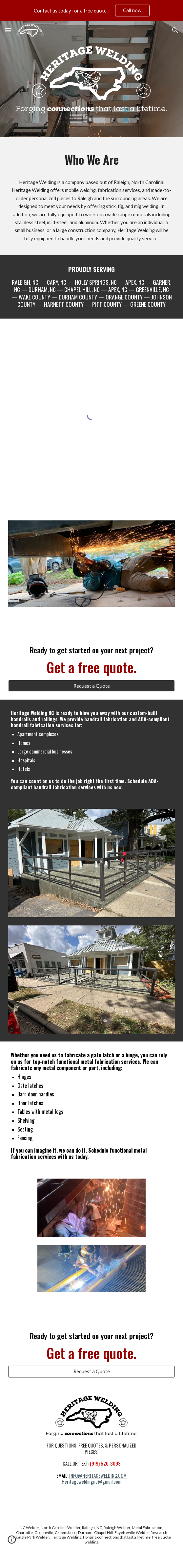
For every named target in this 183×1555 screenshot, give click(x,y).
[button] (8, 30)
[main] (91, 159)
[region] (91, 10)
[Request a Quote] (91, 685)
